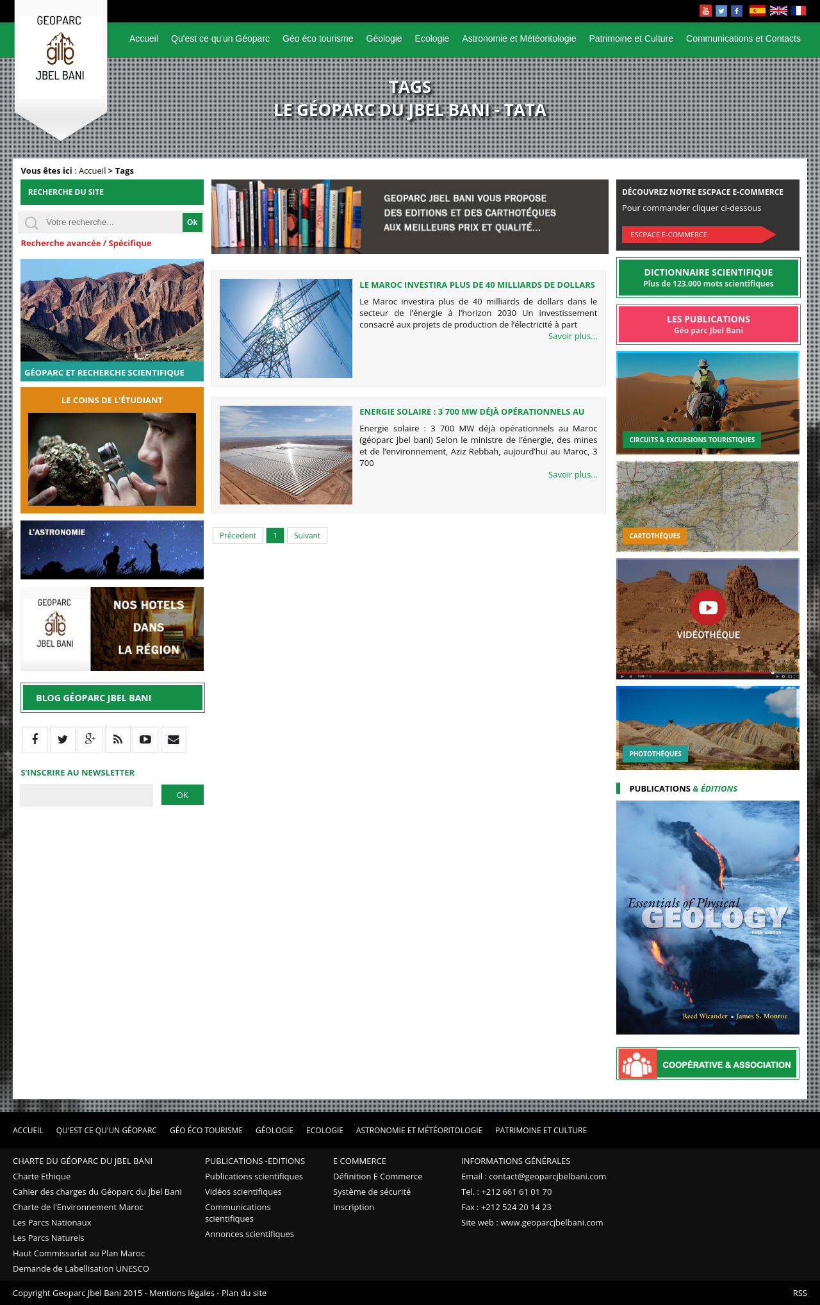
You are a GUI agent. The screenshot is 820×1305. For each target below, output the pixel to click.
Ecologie (432, 38)
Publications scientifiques (254, 1176)
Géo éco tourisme (318, 38)
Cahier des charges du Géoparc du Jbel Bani (97, 1191)
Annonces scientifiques (249, 1234)
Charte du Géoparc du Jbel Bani (82, 1161)
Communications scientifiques (238, 1212)
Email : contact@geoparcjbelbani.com (533, 1176)
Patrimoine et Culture (631, 38)
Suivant (307, 535)
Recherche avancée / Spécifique (85, 243)
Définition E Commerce (378, 1176)
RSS (800, 1293)
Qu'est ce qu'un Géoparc (220, 38)
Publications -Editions (255, 1161)
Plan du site (244, 1293)
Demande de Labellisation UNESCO (81, 1268)
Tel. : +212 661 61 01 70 (506, 1191)
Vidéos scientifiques (243, 1191)
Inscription (353, 1207)
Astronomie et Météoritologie (519, 38)
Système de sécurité (372, 1191)
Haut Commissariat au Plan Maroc (79, 1253)
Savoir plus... (572, 336)
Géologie (384, 38)
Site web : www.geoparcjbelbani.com (532, 1222)
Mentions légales (182, 1293)
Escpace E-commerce (668, 234)
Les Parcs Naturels (49, 1237)
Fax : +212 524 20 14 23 (506, 1207)
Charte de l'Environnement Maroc (78, 1207)
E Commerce (359, 1161)
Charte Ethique (41, 1176)
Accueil (143, 38)
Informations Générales (515, 1161)
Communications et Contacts (743, 38)
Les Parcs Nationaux (52, 1222)
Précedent (238, 535)
